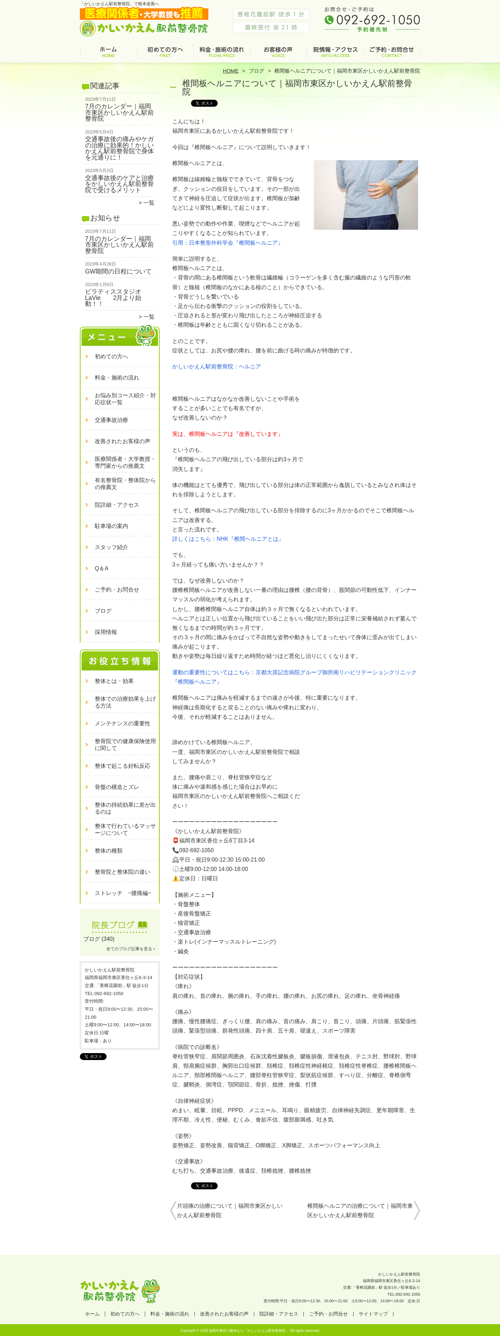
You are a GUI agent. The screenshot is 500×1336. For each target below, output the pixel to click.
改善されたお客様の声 (278, 54)
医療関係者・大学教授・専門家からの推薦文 (125, 462)
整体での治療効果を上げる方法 (125, 702)
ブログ (256, 71)
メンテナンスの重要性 (122, 723)
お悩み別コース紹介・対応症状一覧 (125, 398)
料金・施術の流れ (221, 54)
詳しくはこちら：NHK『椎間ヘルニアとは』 (228, 539)
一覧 (149, 203)
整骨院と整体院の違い (122, 872)
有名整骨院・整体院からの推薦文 (125, 483)
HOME (231, 71)
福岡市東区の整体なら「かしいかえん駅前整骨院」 (249, 1331)
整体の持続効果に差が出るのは (125, 808)
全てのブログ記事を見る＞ (131, 948)
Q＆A (101, 568)
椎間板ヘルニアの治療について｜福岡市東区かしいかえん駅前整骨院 (360, 1210)
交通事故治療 (111, 420)
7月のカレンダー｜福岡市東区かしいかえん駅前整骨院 (119, 112)
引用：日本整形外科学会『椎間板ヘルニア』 (227, 243)
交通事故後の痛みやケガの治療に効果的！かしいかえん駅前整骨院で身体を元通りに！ (119, 148)
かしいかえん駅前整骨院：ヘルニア (216, 366)
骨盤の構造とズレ (117, 787)
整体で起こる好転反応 (122, 766)
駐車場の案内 (111, 526)
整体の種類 (109, 851)
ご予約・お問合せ (391, 54)
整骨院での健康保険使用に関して (125, 744)
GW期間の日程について (118, 271)
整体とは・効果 (114, 681)
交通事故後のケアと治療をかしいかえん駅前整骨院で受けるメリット (119, 184)
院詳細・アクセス (335, 54)
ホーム (108, 54)
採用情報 (106, 632)
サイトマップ (373, 1314)
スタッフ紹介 (111, 547)
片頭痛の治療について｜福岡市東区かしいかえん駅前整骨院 (230, 1210)
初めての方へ (165, 54)
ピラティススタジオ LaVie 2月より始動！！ (116, 297)
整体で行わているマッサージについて (125, 829)
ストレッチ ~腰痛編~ (123, 893)
